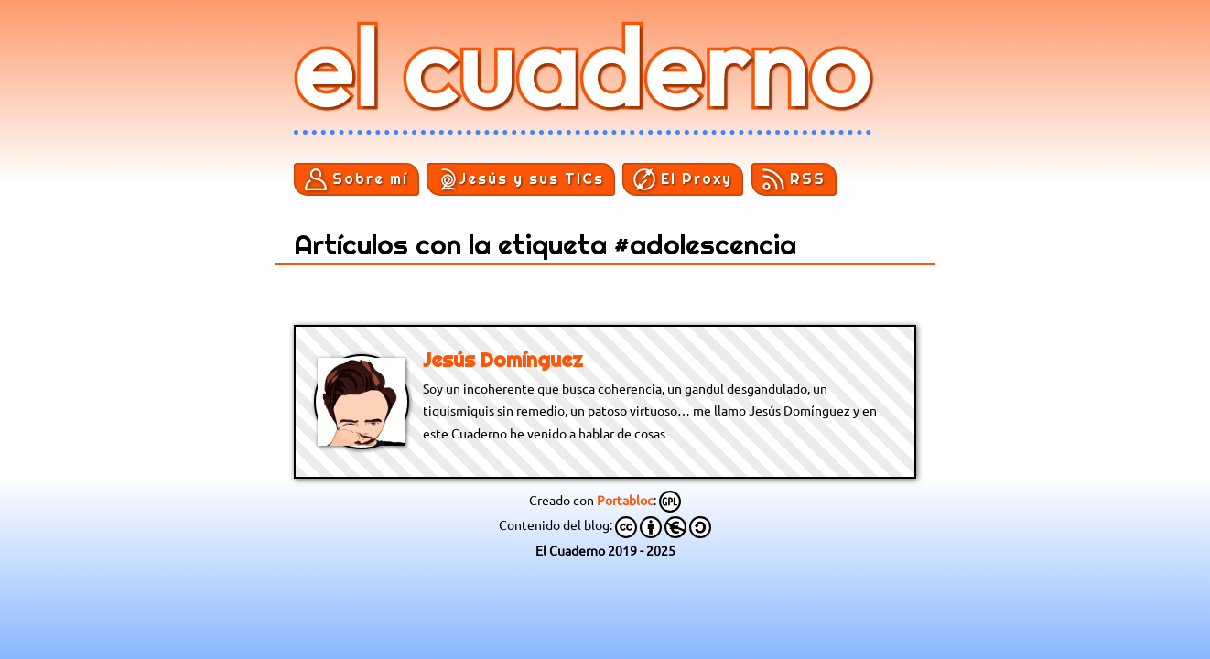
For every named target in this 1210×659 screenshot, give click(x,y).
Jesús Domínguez (503, 360)
